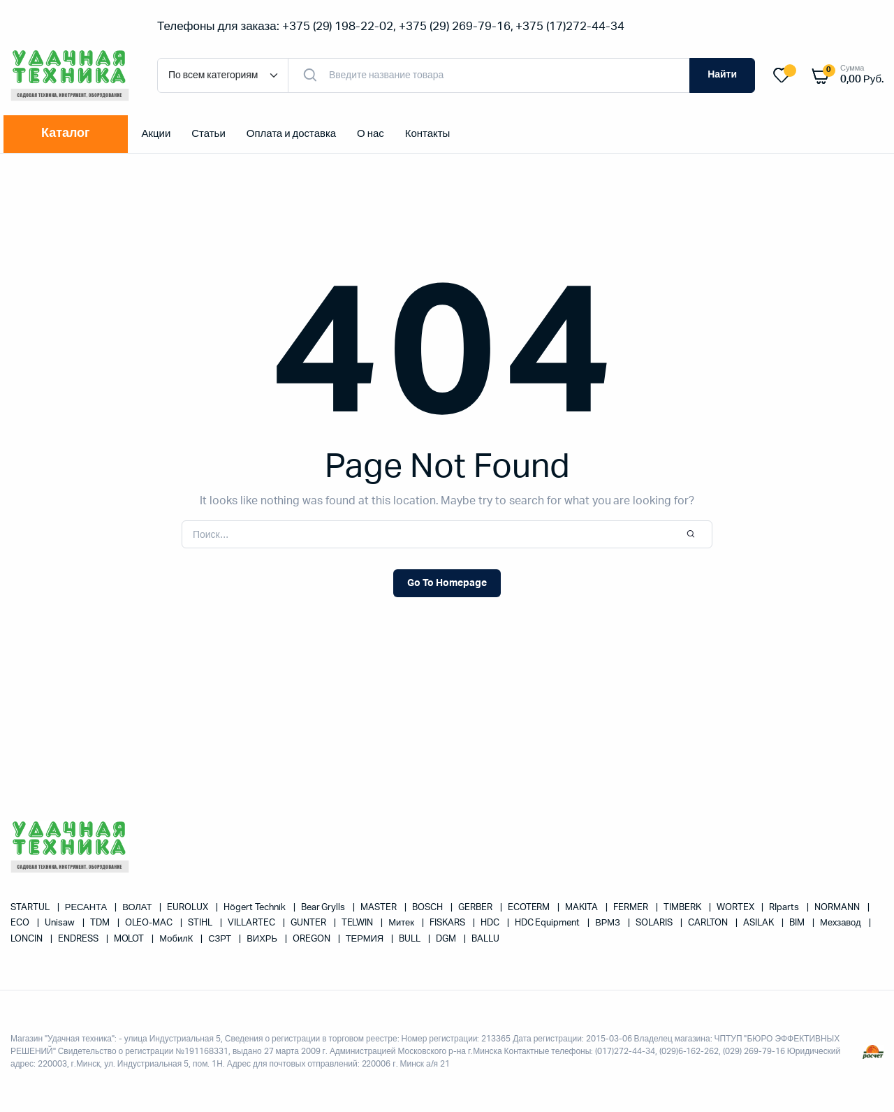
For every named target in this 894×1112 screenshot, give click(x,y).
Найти (722, 75)
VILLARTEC (252, 923)
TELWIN (359, 923)
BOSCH (428, 907)
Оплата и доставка (291, 134)
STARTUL (31, 907)
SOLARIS (655, 923)
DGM (447, 939)
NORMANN (838, 907)
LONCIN (27, 939)
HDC (491, 923)
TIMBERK (683, 907)
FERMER (631, 907)
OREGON (312, 939)
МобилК (177, 939)
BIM (798, 923)
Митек (402, 923)
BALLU (485, 939)
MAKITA (582, 907)
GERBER (476, 907)
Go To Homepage (447, 583)
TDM (101, 923)
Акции (156, 134)
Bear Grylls (324, 907)
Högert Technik (256, 907)
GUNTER (309, 923)
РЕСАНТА (87, 907)
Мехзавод (841, 923)
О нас (370, 134)
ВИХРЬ (263, 939)
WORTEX (736, 907)
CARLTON (709, 923)
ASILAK (759, 923)
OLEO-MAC (150, 923)
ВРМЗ (608, 923)
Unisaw (61, 923)
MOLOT (130, 939)
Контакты (427, 134)
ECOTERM (530, 907)
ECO (20, 923)
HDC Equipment (548, 923)
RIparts (785, 907)
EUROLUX (188, 907)
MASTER (379, 907)
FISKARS (448, 923)
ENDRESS (79, 939)
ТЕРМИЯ (366, 939)
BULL (411, 939)
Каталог (65, 133)
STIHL (201, 923)
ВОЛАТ (138, 907)
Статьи (208, 134)
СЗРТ (220, 939)
